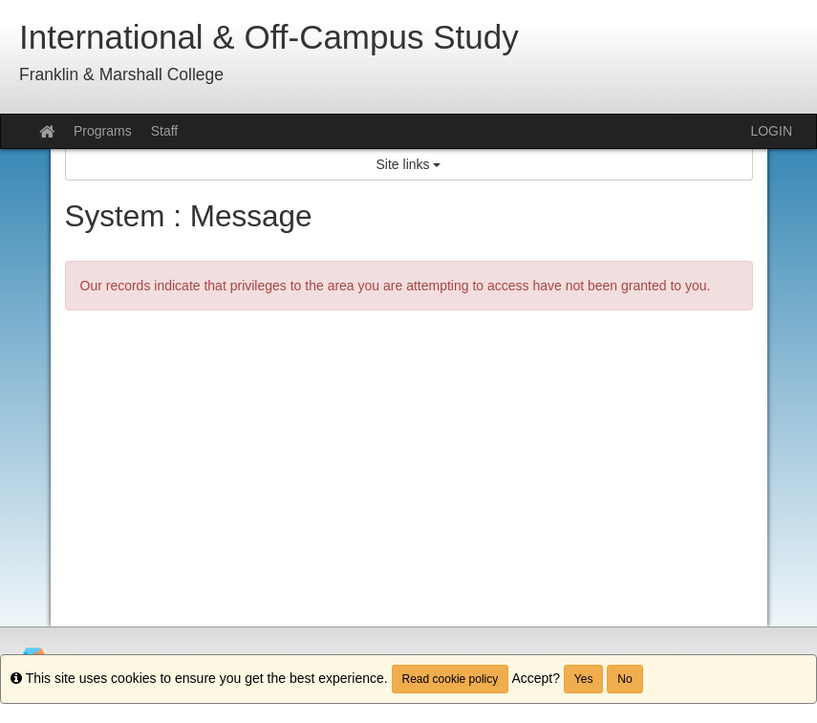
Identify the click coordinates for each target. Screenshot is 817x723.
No (624, 679)
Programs (103, 130)
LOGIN (771, 130)
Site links (408, 164)
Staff (165, 130)
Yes (583, 679)
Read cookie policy (450, 679)
